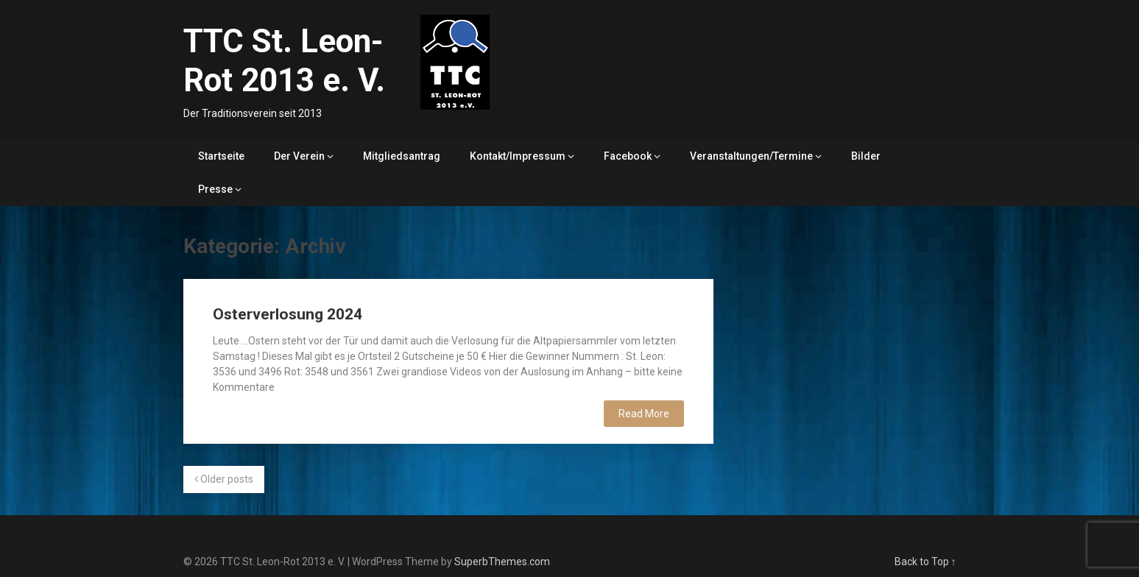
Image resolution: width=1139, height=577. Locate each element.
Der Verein (299, 156)
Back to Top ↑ (925, 561)
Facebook (628, 156)
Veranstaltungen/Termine (751, 156)
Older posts (223, 479)
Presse (215, 189)
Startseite (221, 156)
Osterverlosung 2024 (287, 314)
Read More (643, 414)
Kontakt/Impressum (517, 156)
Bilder (866, 156)
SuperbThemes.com (502, 561)
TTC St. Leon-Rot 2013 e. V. (284, 60)
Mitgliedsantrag (401, 156)
